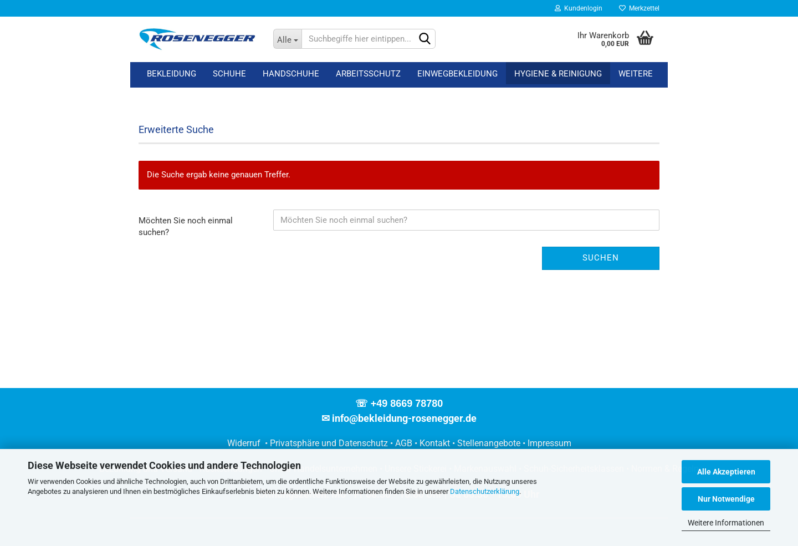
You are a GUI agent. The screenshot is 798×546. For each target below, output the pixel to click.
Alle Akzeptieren (726, 471)
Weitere (635, 74)
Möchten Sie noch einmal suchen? (186, 226)
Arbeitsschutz (368, 74)
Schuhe (229, 74)
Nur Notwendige (726, 498)
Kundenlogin (578, 8)
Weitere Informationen (726, 522)
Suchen (600, 258)
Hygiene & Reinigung (558, 74)
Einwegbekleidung (457, 74)
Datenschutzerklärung (484, 491)
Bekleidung (171, 74)
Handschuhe (291, 74)
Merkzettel (639, 8)
